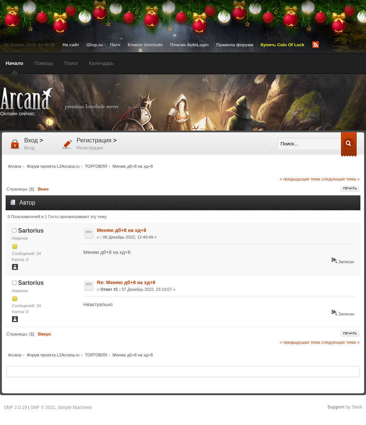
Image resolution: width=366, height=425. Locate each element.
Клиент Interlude (145, 44)
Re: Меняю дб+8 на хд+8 (126, 282)
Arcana (67, 99)
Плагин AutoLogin (189, 44)
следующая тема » (341, 178)
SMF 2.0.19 (15, 407)
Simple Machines (75, 407)
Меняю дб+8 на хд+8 (121, 230)
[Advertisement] (231, 144)
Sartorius (31, 230)
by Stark (345, 407)
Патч (115, 44)
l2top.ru (95, 44)
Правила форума (234, 44)
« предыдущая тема (300, 178)
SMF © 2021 (43, 407)
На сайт (71, 44)
